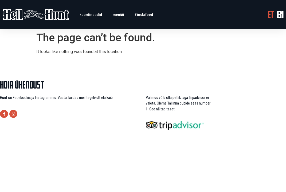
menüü (118, 14)
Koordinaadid (91, 14)
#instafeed (144, 14)
